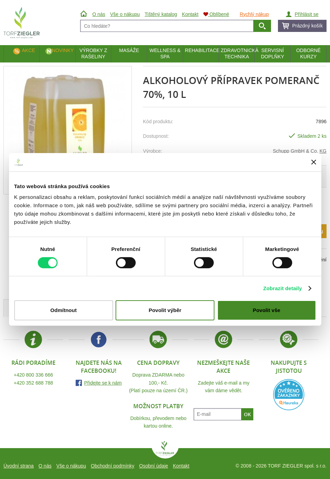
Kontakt (181, 466)
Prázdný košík (307, 25)
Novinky (63, 50)
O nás (45, 466)
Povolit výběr (165, 310)
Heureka (288, 394)
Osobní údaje (153, 466)
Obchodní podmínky (112, 466)
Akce (28, 50)
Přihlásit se (306, 14)
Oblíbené (216, 14)
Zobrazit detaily (282, 288)
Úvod (84, 14)
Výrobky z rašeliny (93, 53)
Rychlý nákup (254, 14)
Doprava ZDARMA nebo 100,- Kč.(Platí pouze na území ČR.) (158, 382)
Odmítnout (63, 310)
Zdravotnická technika (237, 53)
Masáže (129, 50)
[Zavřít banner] (313, 162)
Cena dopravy (158, 363)
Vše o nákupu (71, 466)
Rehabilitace (202, 50)
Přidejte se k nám (103, 383)
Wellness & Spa (165, 53)
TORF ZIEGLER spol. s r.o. (165, 450)
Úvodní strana (18, 466)
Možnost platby (158, 406)
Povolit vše (266, 310)
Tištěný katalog (161, 14)
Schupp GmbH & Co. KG (300, 151)
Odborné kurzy (308, 53)
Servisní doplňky (272, 53)
